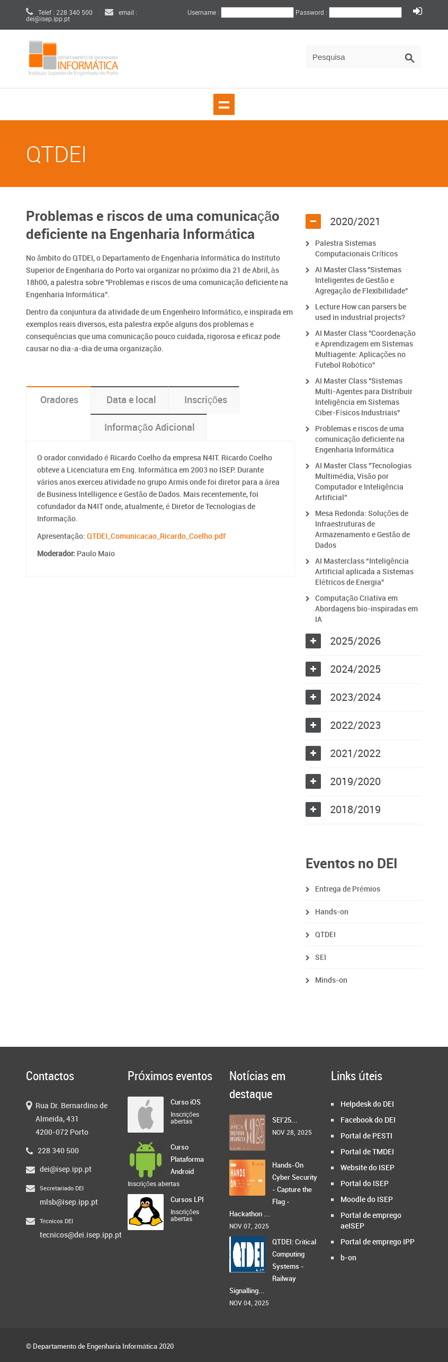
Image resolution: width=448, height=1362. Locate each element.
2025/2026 (355, 641)
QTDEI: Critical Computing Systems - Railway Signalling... (272, 1267)
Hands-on (331, 912)
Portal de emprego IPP (378, 1242)
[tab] (364, 222)
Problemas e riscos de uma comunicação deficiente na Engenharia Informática (360, 439)
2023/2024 (355, 698)
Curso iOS (186, 1102)
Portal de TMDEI (367, 1152)
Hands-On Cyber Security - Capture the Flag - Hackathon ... (273, 1190)
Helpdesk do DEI (367, 1104)
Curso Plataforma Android (187, 1160)
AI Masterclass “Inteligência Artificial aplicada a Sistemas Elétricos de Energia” (364, 571)
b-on (348, 1258)
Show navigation (224, 104)
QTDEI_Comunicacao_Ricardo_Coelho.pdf (156, 536)
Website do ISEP (368, 1168)
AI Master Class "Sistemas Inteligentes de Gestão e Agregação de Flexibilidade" (362, 280)
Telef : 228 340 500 (59, 13)
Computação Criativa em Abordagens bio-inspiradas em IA (366, 609)
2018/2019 (355, 810)
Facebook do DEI (368, 1120)
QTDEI (325, 935)
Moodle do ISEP (367, 1200)
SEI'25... (285, 1120)
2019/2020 (355, 782)
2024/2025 (355, 669)
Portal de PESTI (366, 1136)
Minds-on (331, 980)
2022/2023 (355, 726)
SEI (320, 958)
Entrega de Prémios (347, 889)
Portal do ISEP (365, 1184)
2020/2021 (355, 222)
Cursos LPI (187, 1200)
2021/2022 (355, 754)
